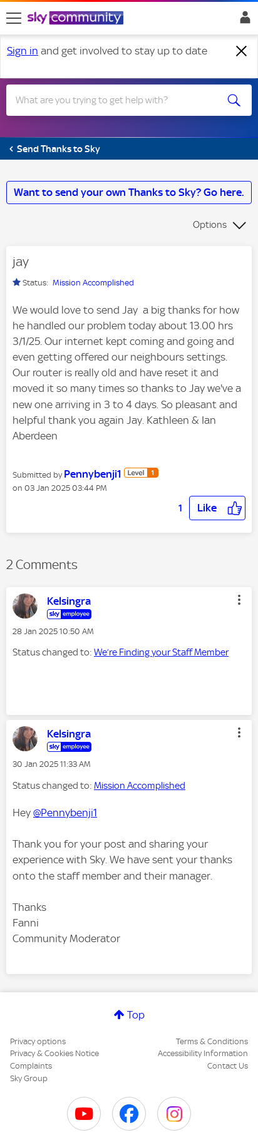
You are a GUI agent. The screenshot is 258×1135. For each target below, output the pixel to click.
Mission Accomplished (93, 282)
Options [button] (210, 224)
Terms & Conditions (212, 1041)
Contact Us (227, 1066)
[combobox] (116, 100)
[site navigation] (13, 18)
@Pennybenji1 (65, 812)
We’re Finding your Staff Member (161, 652)
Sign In (243, 20)
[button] (217, 508)
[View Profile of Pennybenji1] (92, 474)
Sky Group (29, 1078)
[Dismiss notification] (242, 51)
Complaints (31, 1066)
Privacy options (38, 1041)
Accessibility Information (203, 1053)
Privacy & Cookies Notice (54, 1053)
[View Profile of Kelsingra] (69, 601)
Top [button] (136, 1015)
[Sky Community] (77, 18)
